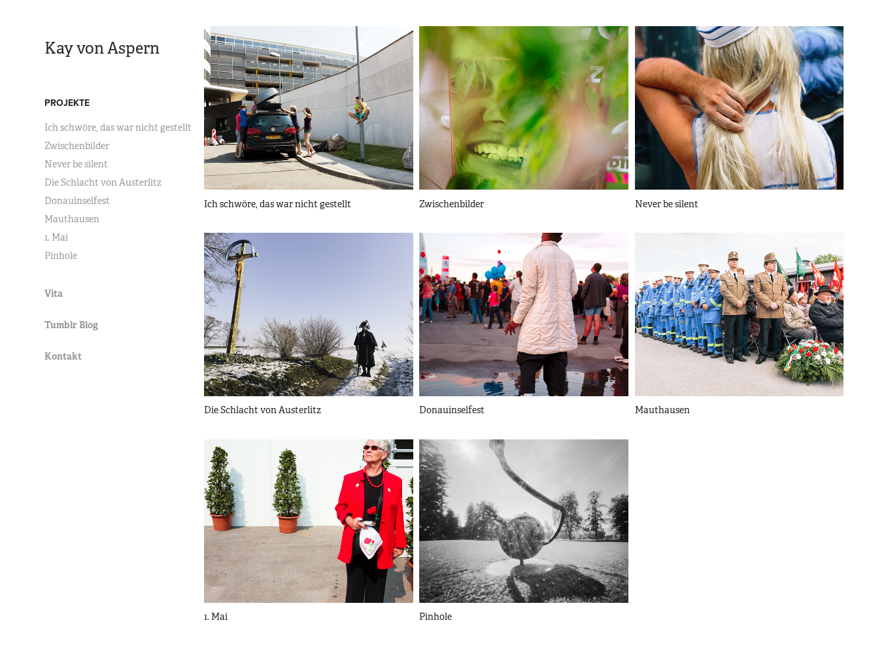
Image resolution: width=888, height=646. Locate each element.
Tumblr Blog (71, 325)
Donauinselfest (77, 201)
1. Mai (56, 237)
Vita (53, 293)
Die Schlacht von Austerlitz (103, 182)
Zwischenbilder (76, 146)
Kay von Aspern (102, 48)
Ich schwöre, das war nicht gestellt (118, 127)
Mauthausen (71, 219)
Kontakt (63, 356)
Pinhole (60, 256)
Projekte (67, 102)
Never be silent (76, 164)
